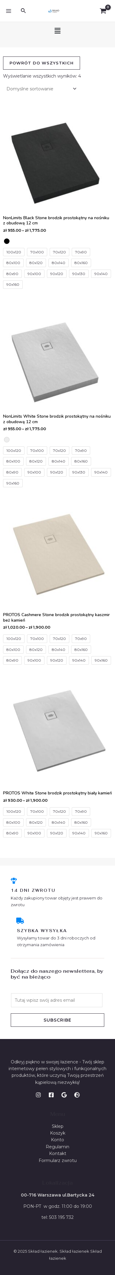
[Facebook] (51, 1095)
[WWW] (77, 1095)
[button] (57, 31)
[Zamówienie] (40, 88)
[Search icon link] (23, 11)
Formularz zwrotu (58, 1160)
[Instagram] (38, 1095)
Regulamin (57, 1147)
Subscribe (57, 1020)
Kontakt (57, 1153)
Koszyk (57, 1133)
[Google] (64, 1095)
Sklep (57, 1126)
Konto (57, 1139)
